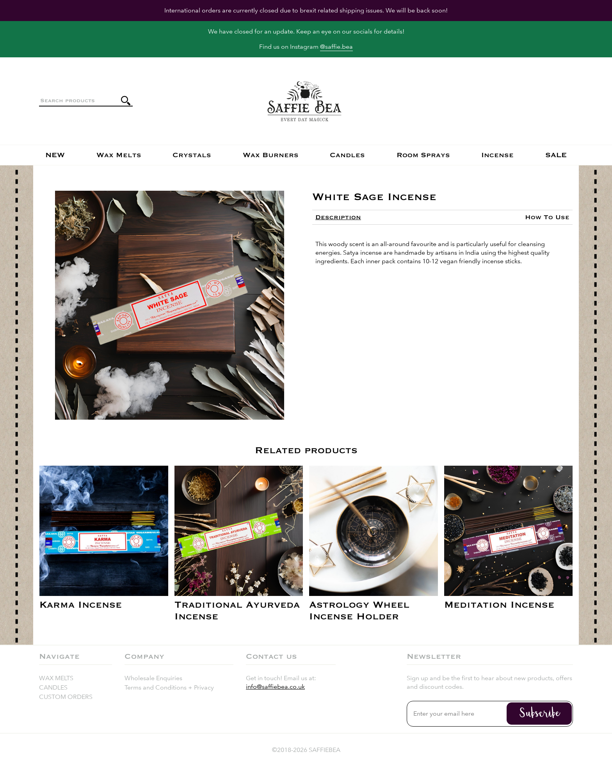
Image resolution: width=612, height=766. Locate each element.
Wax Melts (118, 155)
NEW (55, 155)
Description (338, 217)
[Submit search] (126, 101)
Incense (497, 155)
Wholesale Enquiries (153, 678)
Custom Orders (66, 696)
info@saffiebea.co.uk (275, 686)
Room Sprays (423, 155)
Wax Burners (271, 155)
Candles (347, 155)
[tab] (338, 217)
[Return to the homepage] (304, 101)
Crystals (192, 155)
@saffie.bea (336, 46)
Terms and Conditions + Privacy (169, 687)
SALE (556, 155)
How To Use (547, 217)
